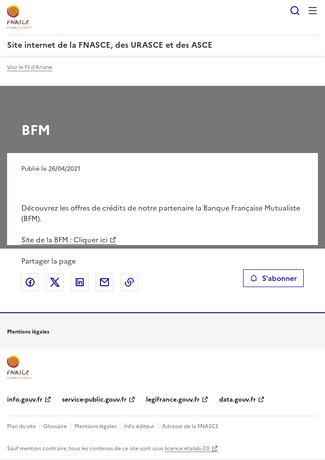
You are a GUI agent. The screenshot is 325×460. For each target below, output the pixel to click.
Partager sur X (55, 282)
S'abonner (273, 278)
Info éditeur (139, 426)
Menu (312, 10)
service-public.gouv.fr (94, 399)
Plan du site (21, 426)
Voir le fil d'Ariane (29, 67)
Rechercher (295, 10)
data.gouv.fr (237, 399)
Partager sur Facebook (30, 282)
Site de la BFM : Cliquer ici (64, 239)
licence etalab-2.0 (187, 448)
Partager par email (104, 282)
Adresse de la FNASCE (190, 426)
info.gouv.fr (25, 399)
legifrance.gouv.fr (173, 399)
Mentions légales (95, 426)
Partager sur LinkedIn (80, 282)
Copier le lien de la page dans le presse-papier (129, 282)
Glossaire (55, 426)
